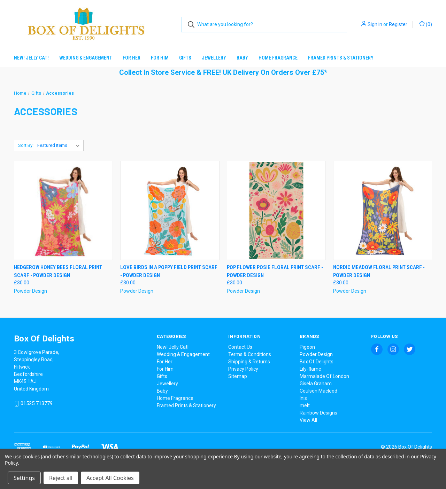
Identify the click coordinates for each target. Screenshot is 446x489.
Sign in (375, 24)
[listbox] (59, 145)
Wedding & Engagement (85, 58)
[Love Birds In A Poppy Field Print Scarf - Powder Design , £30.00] (170, 210)
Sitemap (237, 376)
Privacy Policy (243, 369)
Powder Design (316, 354)
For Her (131, 58)
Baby (242, 58)
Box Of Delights (316, 361)
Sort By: (25, 145)
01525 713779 (37, 404)
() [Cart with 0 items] (425, 24)
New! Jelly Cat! (31, 58)
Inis (303, 398)
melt (305, 405)
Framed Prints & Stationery (341, 58)
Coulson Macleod (318, 391)
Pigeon (307, 347)
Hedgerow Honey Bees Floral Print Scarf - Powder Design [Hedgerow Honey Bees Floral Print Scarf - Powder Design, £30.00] (58, 271)
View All (308, 420)
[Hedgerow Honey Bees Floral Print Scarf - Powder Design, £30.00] (63, 210)
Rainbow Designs (318, 413)
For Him (160, 58)
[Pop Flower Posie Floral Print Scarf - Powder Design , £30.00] (276, 210)
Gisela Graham (316, 383)
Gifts (185, 58)
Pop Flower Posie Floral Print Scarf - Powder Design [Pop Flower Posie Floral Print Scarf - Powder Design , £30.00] (275, 271)
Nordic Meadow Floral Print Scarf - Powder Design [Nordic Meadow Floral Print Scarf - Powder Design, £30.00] (379, 271)
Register (398, 24)
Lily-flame (310, 369)
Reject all (60, 478)
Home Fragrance (278, 58)
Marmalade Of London (324, 376)
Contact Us (240, 347)
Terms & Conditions (249, 354)
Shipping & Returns (249, 361)
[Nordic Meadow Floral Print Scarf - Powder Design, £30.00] (382, 210)
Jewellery (214, 58)
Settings (24, 478)
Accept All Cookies (110, 478)
